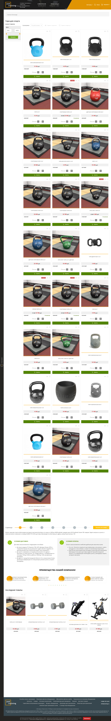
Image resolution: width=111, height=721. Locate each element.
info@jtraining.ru (55, 4)
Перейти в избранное (66, 25)
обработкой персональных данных (55, 719)
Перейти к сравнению (52, 25)
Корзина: (106, 5)
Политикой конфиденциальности (38, 719)
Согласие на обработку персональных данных (62, 713)
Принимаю (87, 718)
